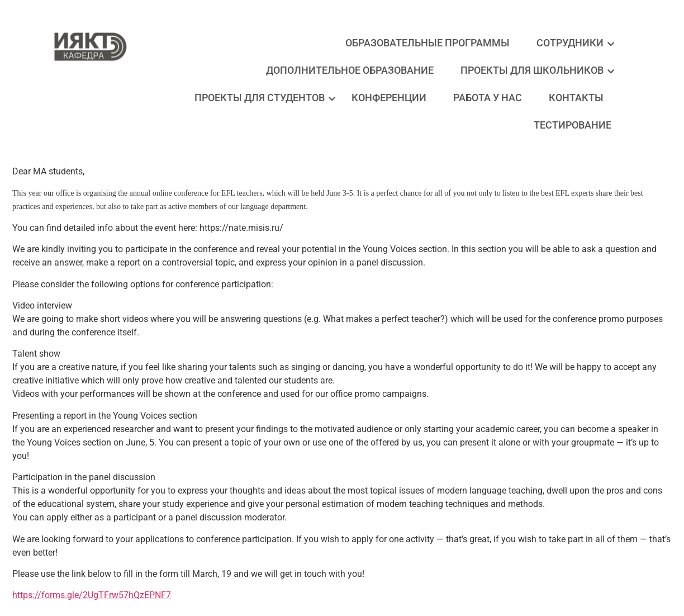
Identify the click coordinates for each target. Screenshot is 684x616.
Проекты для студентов (262, 97)
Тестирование (572, 125)
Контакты (576, 97)
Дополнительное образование (350, 70)
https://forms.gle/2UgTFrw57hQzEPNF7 (91, 595)
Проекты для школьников (534, 70)
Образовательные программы (427, 43)
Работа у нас (487, 97)
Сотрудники (572, 43)
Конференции (389, 97)
